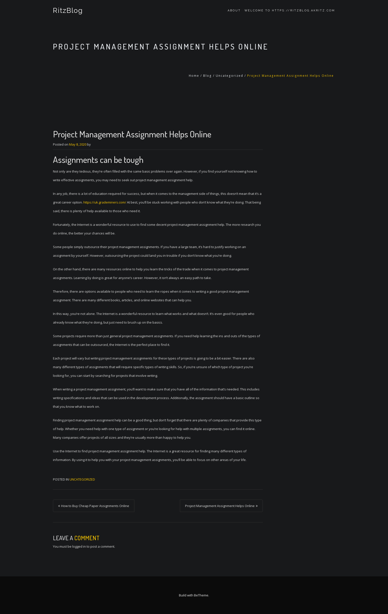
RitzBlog (68, 10)
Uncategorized (229, 76)
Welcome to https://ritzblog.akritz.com (289, 10)
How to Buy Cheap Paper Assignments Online (95, 506)
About (234, 10)
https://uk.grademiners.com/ (104, 202)
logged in (79, 546)
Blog (207, 76)
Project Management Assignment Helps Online (220, 506)
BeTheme (201, 595)
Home (194, 76)
